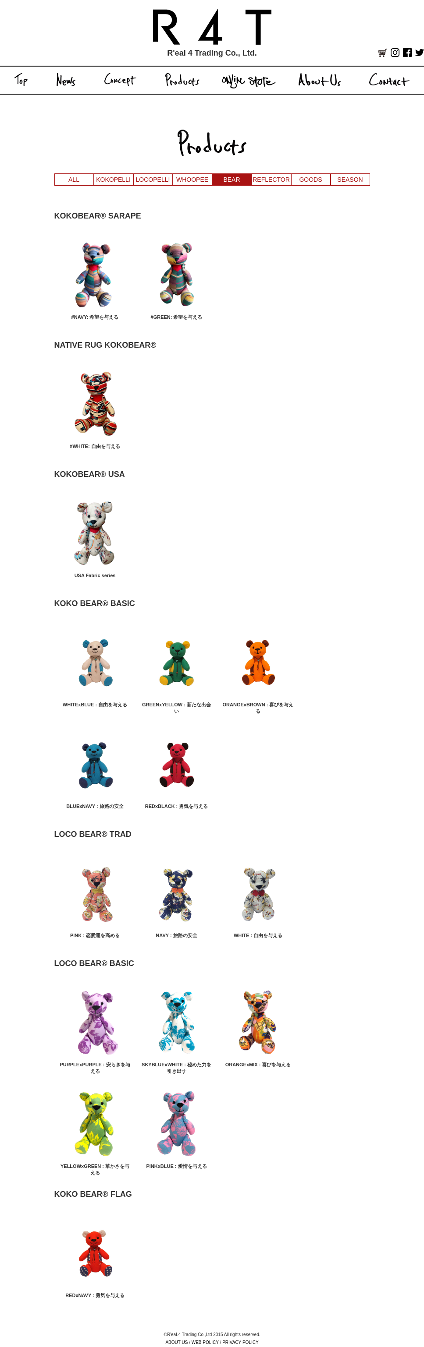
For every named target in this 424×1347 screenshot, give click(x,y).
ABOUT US (176, 1342)
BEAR (231, 179)
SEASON (350, 179)
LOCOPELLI (153, 179)
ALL (73, 179)
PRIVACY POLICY (240, 1342)
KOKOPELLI (113, 179)
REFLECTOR (271, 179)
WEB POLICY (205, 1342)
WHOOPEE (192, 179)
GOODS (310, 179)
